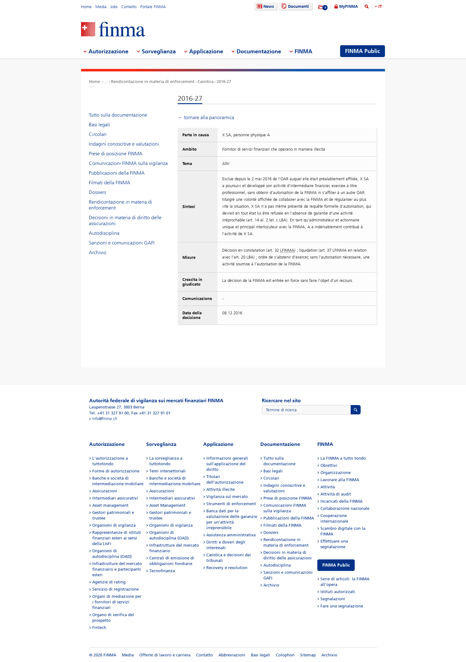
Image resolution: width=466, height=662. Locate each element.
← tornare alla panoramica (206, 117)
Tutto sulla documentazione (118, 115)
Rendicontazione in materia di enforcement (153, 81)
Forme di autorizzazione (115, 471)
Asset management (110, 505)
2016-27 (224, 81)
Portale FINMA (153, 6)
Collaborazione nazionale (344, 508)
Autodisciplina (104, 233)
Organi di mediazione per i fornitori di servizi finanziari (117, 602)
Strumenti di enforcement (231, 503)
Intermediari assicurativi (115, 498)
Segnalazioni (332, 599)
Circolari (98, 134)
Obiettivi (328, 465)
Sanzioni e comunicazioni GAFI (122, 243)
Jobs (114, 6)
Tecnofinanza (162, 570)
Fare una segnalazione (341, 606)
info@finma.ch (104, 418)
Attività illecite (220, 489)
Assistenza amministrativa (231, 535)
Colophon (285, 655)
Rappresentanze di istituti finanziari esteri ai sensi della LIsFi (116, 538)
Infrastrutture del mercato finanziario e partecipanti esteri (117, 569)
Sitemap (308, 655)
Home (86, 6)
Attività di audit (335, 494)
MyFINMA (348, 6)
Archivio (97, 252)
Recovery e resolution (226, 567)
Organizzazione (335, 472)
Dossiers (97, 192)
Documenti (294, 6)
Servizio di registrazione (115, 589)
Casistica (206, 81)
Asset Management (167, 505)
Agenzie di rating (109, 582)
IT (380, 6)
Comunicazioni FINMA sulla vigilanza (128, 163)
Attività (327, 487)
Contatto (129, 6)
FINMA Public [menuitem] (362, 51)
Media (101, 6)
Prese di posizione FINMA (115, 154)
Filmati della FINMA (109, 183)
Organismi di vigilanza (114, 525)
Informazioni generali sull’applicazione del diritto (227, 464)
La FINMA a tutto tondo (343, 458)
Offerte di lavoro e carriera (164, 655)
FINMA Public (336, 565)
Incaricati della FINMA (341, 501)
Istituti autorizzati (337, 591)
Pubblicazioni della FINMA (117, 173)
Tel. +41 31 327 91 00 (109, 413)
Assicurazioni (104, 491)
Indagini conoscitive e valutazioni (124, 144)
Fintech (99, 627)
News (264, 6)
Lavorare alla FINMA (339, 479)
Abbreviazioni (232, 655)
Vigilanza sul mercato (227, 496)
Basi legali (99, 125)
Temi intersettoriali (167, 471)
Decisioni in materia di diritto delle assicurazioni (125, 220)
